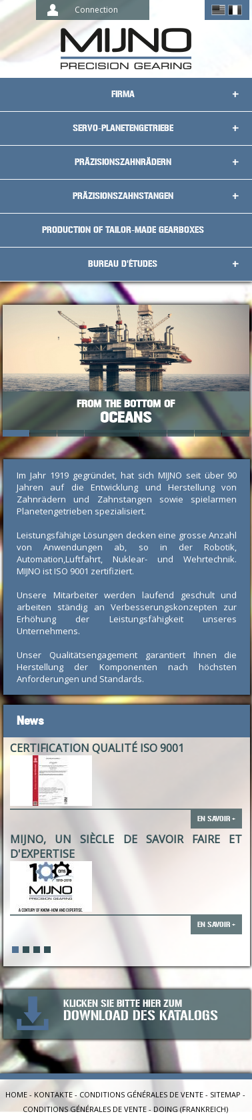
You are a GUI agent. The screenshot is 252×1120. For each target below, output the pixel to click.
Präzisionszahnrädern (123, 162)
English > (218, 10)
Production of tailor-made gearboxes (123, 230)
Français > (235, 10)
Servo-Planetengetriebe (123, 128)
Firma (123, 94)
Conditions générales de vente (141, 1094)
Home (16, 1094)
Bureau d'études (122, 264)
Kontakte (53, 1094)
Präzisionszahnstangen (123, 196)
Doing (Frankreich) (190, 1109)
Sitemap (225, 1094)
